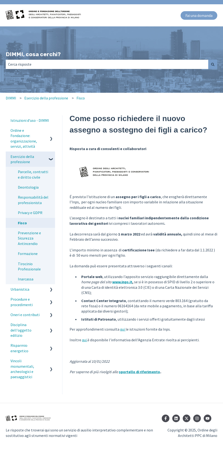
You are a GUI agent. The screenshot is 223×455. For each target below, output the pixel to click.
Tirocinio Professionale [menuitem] (29, 266)
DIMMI (11, 98)
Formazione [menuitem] (28, 253)
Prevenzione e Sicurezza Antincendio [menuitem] (29, 238)
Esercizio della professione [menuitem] (22, 159)
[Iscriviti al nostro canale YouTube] (207, 418)
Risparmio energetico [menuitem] (19, 348)
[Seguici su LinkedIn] (176, 418)
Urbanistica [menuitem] (19, 289)
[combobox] (107, 64)
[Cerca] (212, 64)
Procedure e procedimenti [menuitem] (21, 302)
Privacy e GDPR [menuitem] (30, 212)
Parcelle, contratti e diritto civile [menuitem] (33, 174)
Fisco (80, 98)
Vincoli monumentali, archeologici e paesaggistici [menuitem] (22, 368)
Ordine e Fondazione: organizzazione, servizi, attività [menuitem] (23, 138)
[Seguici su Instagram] (197, 418)
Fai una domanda (199, 15)
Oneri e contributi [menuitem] (25, 314)
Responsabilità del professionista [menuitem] (33, 200)
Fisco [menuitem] (22, 222)
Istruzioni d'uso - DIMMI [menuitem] (29, 120)
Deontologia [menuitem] (28, 187)
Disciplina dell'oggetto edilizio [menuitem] (20, 330)
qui (123, 329)
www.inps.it (122, 281)
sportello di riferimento (139, 371)
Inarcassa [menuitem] (25, 279)
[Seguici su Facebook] (165, 418)
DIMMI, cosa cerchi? (33, 54)
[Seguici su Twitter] (186, 418)
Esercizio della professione (46, 98)
